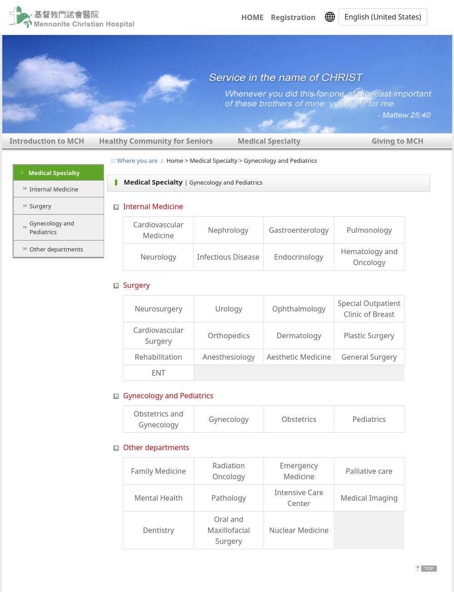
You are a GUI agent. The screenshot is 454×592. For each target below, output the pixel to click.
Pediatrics (369, 419)
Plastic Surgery (369, 336)
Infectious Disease (228, 257)
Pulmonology (369, 230)
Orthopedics (229, 336)
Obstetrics (298, 419)
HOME (252, 17)
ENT (158, 373)
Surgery (40, 206)
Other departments (56, 249)
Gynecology (229, 419)
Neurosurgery (158, 309)
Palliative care (369, 471)
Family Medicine (158, 471)
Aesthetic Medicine (299, 357)
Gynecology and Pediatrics (52, 227)
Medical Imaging (369, 498)
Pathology (228, 498)
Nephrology (228, 230)
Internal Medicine (54, 189)
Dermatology (298, 336)
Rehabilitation (158, 357)
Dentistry (158, 530)
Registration (293, 17)
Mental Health (159, 498)
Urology (228, 309)
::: (113, 160)
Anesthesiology (229, 357)
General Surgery (369, 357)
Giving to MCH (398, 141)
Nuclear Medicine (299, 530)
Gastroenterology (299, 230)
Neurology (158, 257)
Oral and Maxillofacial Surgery (229, 530)
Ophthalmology (298, 309)
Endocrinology (298, 257)
